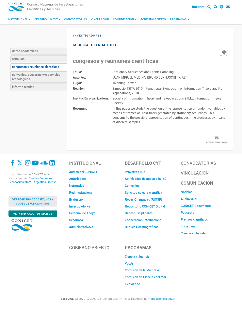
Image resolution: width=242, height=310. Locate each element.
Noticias (186, 192)
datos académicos (25, 51)
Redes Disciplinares (139, 213)
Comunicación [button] (125, 19)
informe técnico (23, 87)
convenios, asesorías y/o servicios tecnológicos (36, 76)
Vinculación (100, 19)
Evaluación (77, 199)
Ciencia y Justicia (137, 256)
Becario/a (76, 220)
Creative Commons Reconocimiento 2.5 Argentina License (32, 180)
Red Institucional (81, 192)
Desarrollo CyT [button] (47, 19)
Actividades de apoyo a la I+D (146, 179)
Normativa (76, 185)
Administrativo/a (81, 227)
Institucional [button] (19, 19)
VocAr (129, 263)
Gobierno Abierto (153, 19)
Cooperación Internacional (143, 220)
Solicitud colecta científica (143, 192)
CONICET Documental (196, 206)
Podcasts (187, 212)
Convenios (132, 185)
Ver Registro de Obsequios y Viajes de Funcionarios (33, 201)
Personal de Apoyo (82, 213)
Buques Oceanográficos (141, 227)
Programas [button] (179, 19)
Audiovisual (189, 199)
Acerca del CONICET (83, 172)
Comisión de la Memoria (142, 270)
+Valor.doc (132, 284)
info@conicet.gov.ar (163, 299)
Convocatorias (75, 19)
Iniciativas (188, 226)
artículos (18, 59)
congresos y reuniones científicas (35, 67)
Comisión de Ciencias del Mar (145, 277)
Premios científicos (194, 219)
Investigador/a (79, 206)
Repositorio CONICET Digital (145, 206)
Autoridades (77, 179)
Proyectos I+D (135, 172)
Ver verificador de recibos (32, 213)
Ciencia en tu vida (193, 233)
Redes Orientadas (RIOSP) (143, 199)
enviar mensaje (216, 142)
